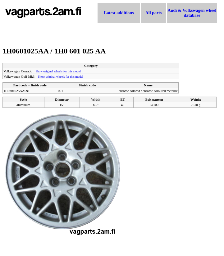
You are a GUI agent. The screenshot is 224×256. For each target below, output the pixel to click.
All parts (153, 13)
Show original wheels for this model (58, 71)
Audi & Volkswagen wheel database (192, 13)
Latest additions (119, 13)
